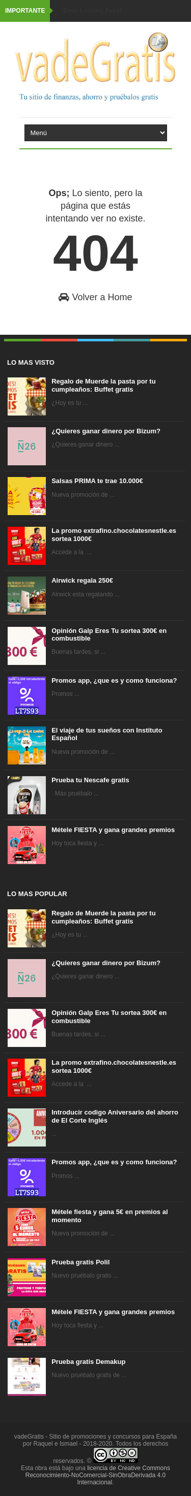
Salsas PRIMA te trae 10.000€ (97, 481)
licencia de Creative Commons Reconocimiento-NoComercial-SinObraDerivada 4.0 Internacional (97, 1475)
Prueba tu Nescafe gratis (90, 780)
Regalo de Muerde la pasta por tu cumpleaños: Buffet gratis (103, 385)
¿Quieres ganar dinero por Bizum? (105, 431)
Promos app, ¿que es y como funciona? (114, 680)
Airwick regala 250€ (82, 580)
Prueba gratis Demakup (88, 1361)
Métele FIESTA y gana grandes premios (113, 830)
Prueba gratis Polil (80, 1262)
